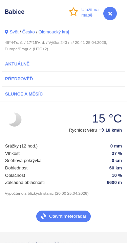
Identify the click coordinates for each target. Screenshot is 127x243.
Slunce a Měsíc (24, 94)
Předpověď (19, 78)
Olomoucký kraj (54, 31)
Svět (13, 31)
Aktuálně (17, 63)
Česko (28, 31)
